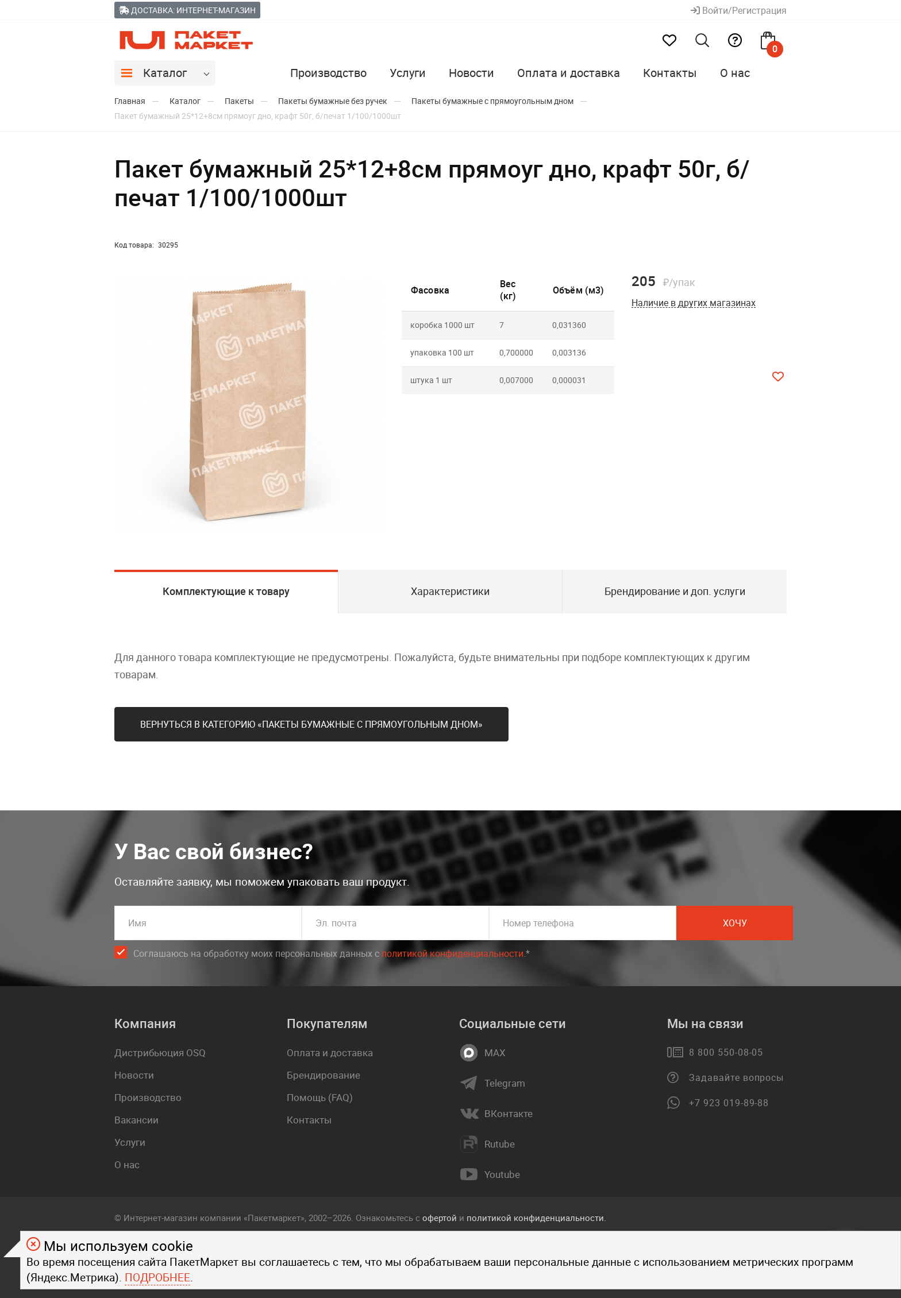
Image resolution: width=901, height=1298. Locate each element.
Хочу (735, 923)
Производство (328, 72)
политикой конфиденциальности (452, 953)
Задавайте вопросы (736, 1077)
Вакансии (136, 1119)
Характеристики (450, 591)
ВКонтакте (508, 1113)
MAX (495, 1052)
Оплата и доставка (568, 72)
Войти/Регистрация (739, 10)
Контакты (670, 72)
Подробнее (157, 1277)
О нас (735, 72)
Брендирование (323, 1074)
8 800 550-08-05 (726, 1052)
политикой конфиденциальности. (536, 1217)
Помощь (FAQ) (320, 1097)
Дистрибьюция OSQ (160, 1052)
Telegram (504, 1083)
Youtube (502, 1174)
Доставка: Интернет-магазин (187, 10)
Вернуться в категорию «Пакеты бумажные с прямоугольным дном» (311, 724)
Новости (471, 72)
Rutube (499, 1144)
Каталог (165, 72)
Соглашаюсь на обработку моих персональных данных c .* (331, 953)
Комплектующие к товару (226, 591)
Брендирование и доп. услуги (674, 591)
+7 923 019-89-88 (729, 1102)
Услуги (408, 72)
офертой (439, 1217)
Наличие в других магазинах (694, 303)
